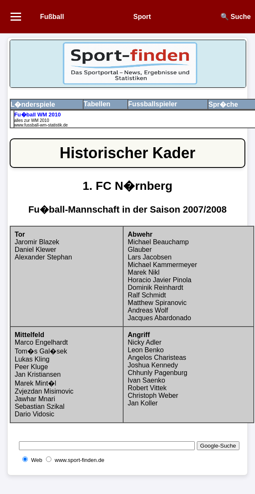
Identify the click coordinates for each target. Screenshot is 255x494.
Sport (142, 16)
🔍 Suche (235, 16)
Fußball (52, 16)
